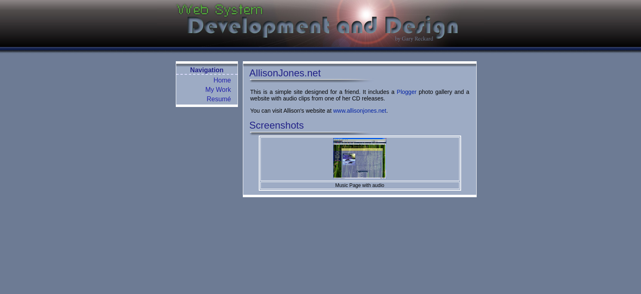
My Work (218, 89)
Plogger (407, 92)
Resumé (218, 99)
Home (222, 80)
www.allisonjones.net (359, 110)
